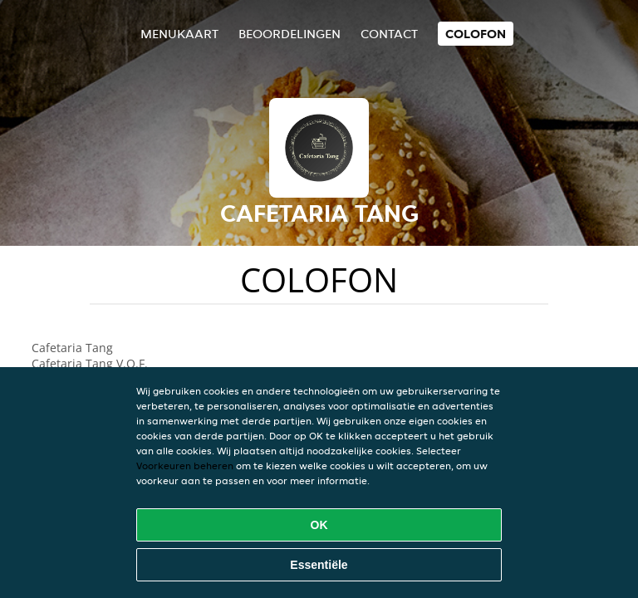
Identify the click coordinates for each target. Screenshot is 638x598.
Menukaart (179, 33)
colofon (475, 33)
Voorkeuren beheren (184, 465)
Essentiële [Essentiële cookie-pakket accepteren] (318, 564)
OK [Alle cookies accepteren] (319, 525)
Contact (389, 33)
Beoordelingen (289, 33)
